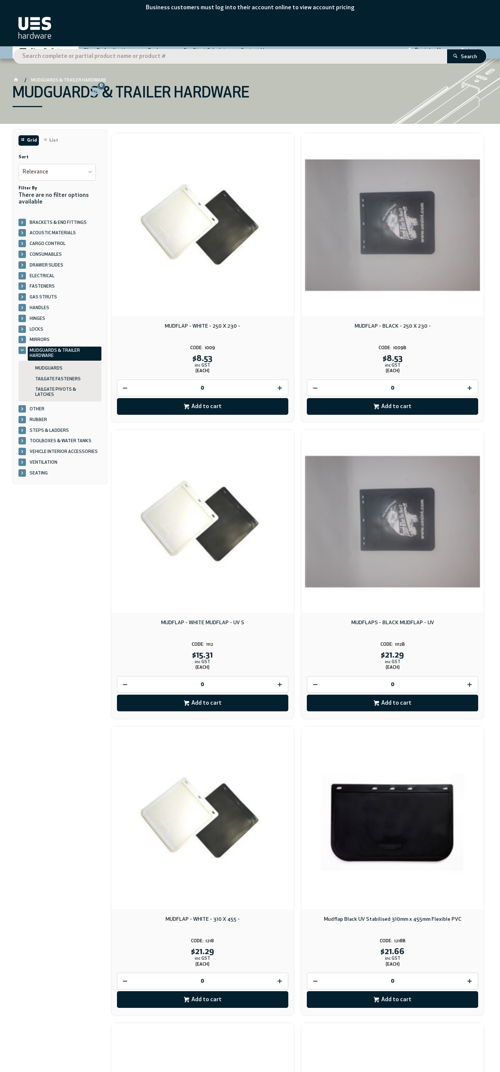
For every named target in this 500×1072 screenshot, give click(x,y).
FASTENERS (42, 292)
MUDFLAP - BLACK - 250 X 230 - (250, 238)
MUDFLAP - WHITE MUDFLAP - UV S (345, 241)
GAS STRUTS (43, 303)
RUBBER (38, 425)
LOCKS (36, 335)
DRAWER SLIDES (46, 271)
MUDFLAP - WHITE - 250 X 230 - (155, 238)
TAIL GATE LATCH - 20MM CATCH (345, 651)
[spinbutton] (155, 300)
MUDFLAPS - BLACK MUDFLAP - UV (439, 241)
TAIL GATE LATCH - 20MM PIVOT (440, 651)
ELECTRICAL (42, 281)
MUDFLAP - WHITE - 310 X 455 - (155, 444)
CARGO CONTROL (48, 250)
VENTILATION (43, 468)
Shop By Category (51, 54)
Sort (23, 163)
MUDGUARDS (49, 374)
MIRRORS (40, 346)
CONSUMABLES (46, 260)
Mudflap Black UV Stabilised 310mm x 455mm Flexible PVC (250, 447)
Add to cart (159, 318)
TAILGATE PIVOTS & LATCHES (55, 398)
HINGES (37, 324)
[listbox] (57, 177)
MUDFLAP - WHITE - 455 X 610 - (155, 651)
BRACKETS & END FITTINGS (58, 228)
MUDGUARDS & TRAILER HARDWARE (55, 359)
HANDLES (39, 313)
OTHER (37, 415)
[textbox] (239, 29)
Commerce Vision (111, 1045)
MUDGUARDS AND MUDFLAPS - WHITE (439, 447)
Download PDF (294, 878)
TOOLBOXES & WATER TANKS (60, 447)
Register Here (431, 53)
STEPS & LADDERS (49, 436)
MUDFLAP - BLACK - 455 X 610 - (250, 651)
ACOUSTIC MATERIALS (53, 239)
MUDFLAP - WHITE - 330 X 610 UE (345, 444)
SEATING (39, 479)
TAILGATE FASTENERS (58, 385)
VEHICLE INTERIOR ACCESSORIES (64, 458)
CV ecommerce (74, 1045)
